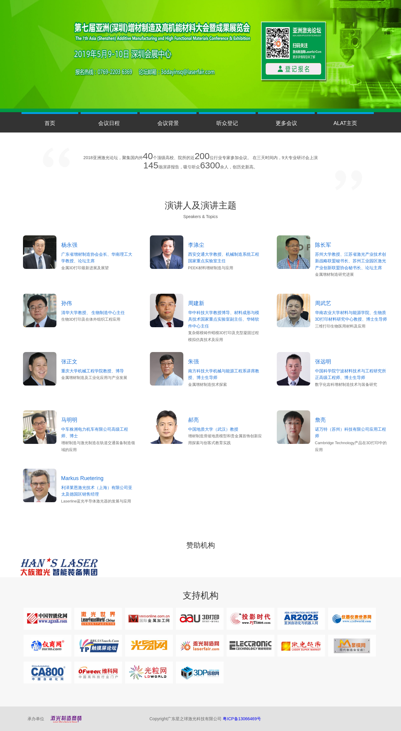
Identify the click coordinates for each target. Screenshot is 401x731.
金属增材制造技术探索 (207, 384)
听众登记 (227, 123)
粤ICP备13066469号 (242, 718)
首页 (49, 123)
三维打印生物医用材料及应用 (340, 326)
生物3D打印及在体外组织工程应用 (91, 319)
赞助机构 (200, 545)
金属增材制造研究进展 (334, 274)
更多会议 (286, 123)
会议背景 (168, 123)
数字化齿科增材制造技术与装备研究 (346, 384)
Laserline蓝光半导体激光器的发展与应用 (96, 501)
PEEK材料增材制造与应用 (210, 268)
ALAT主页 (345, 123)
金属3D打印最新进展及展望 (85, 268)
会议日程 (109, 123)
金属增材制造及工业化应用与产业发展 (94, 377)
